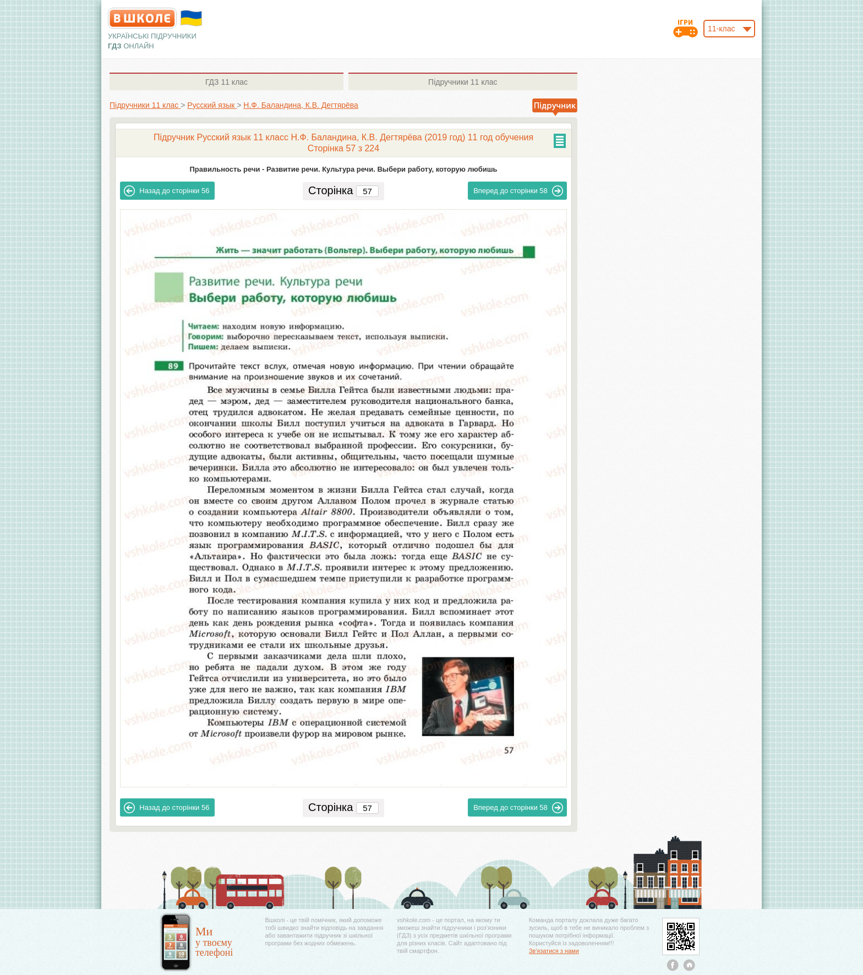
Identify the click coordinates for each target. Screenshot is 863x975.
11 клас (226, 82)
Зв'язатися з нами (554, 950)
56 (166, 190)
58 (518, 190)
